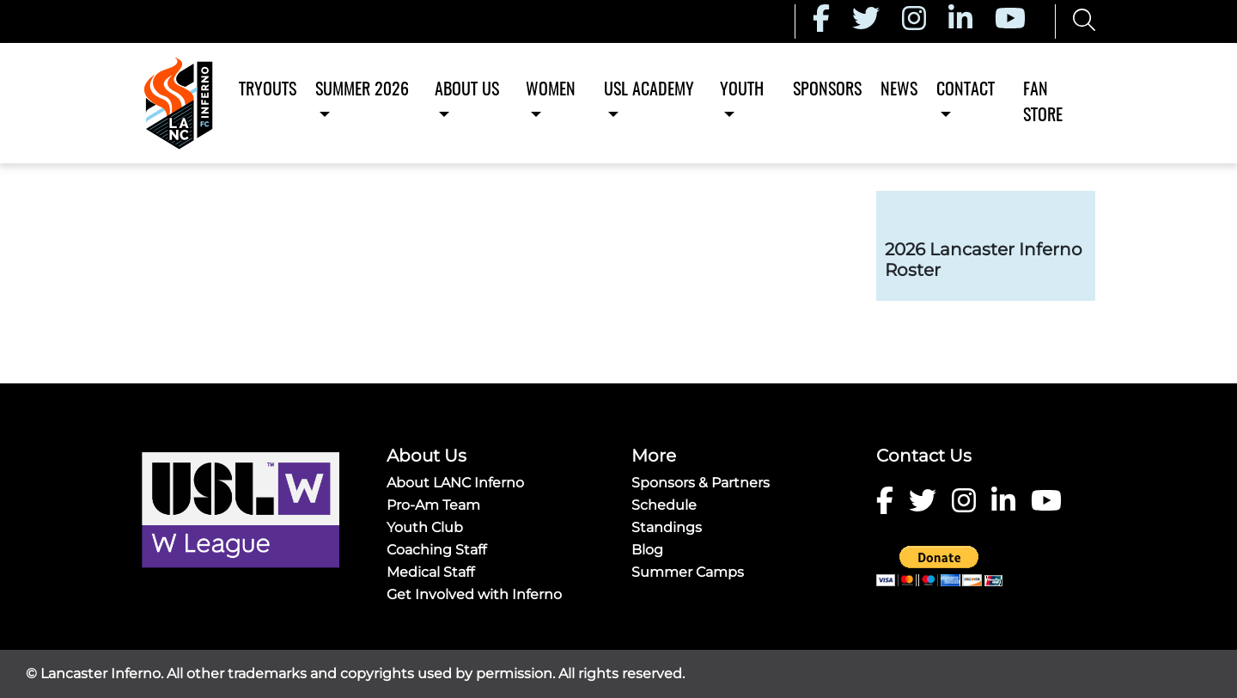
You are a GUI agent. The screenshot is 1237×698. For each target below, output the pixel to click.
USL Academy (649, 90)
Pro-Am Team (433, 505)
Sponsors (827, 90)
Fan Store (1043, 103)
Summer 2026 (362, 90)
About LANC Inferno (455, 483)
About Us (467, 90)
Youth (742, 90)
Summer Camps (687, 572)
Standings (666, 527)
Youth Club (425, 527)
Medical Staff (430, 572)
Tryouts (267, 90)
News (899, 90)
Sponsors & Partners (700, 483)
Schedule (664, 505)
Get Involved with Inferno (474, 594)
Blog (647, 550)
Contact (965, 90)
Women (551, 90)
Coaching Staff (436, 550)
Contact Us (924, 455)
